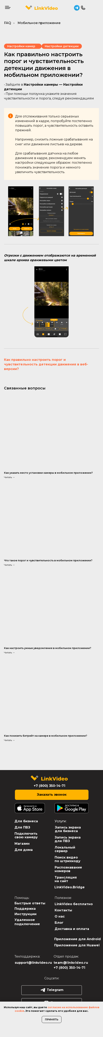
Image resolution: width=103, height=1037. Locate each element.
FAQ (7, 23)
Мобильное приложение (39, 23)
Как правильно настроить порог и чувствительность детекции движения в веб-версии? (46, 364)
